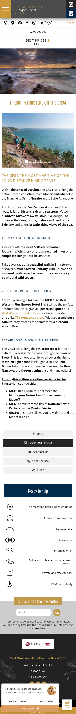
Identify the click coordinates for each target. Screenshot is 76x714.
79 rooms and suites (29, 318)
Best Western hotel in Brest (21, 313)
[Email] (33, 612)
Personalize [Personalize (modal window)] (46, 701)
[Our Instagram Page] (34, 22)
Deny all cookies (17, 701)
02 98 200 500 (38, 31)
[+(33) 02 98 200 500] (71, 13)
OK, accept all (30, 708)
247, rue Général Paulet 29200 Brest (38, 668)
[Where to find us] (12, 22)
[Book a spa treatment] (48, 22)
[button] (26, 161)
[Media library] (19, 22)
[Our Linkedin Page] (41, 22)
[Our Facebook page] (27, 22)
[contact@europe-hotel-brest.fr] (5, 22)
